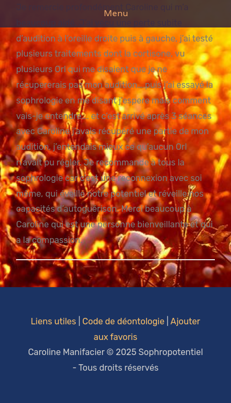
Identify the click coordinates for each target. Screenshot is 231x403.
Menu (116, 13)
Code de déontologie (123, 321)
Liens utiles (53, 321)
